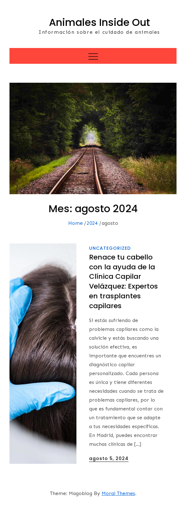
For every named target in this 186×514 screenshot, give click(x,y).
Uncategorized (110, 248)
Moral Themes (118, 493)
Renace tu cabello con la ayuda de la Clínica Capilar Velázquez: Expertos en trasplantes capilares (123, 281)
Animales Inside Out (99, 22)
